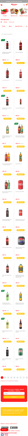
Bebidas (5, 22)
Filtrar (4, 429)
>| (26, 377)
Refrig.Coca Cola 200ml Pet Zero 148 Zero (6, 53)
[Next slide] (26, 12)
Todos (3, 26)
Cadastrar (14, 397)
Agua (10, 26)
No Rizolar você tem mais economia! (14, 1)
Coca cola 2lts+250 (19, 52)
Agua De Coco (19, 26)
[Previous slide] (2, 12)
